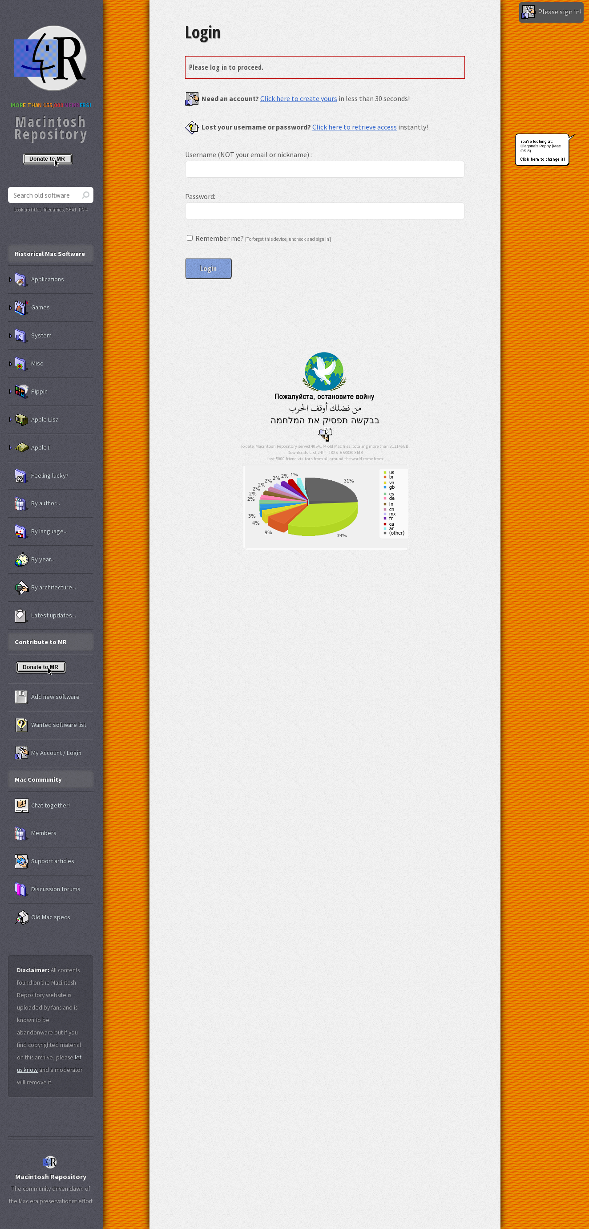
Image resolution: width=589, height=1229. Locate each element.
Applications (39, 279)
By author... (37, 503)
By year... (35, 559)
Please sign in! (551, 12)
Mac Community (38, 779)
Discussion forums (48, 889)
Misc (29, 364)
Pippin (31, 392)
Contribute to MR (41, 642)
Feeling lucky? (42, 476)
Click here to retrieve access (354, 126)
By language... (41, 531)
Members (35, 833)
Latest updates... (45, 615)
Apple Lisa (37, 420)
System (33, 336)
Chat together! (42, 806)
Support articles (44, 861)
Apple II (33, 448)
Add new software (47, 697)
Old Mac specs (42, 917)
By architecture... (45, 587)
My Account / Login (48, 753)
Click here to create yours (298, 98)
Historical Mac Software (50, 254)
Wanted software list (50, 725)
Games (32, 307)
